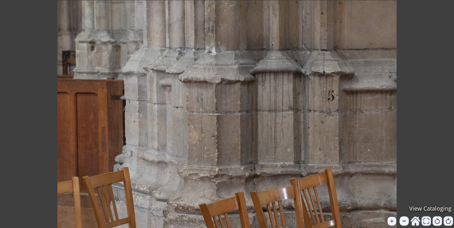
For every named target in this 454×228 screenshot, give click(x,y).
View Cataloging (430, 208)
